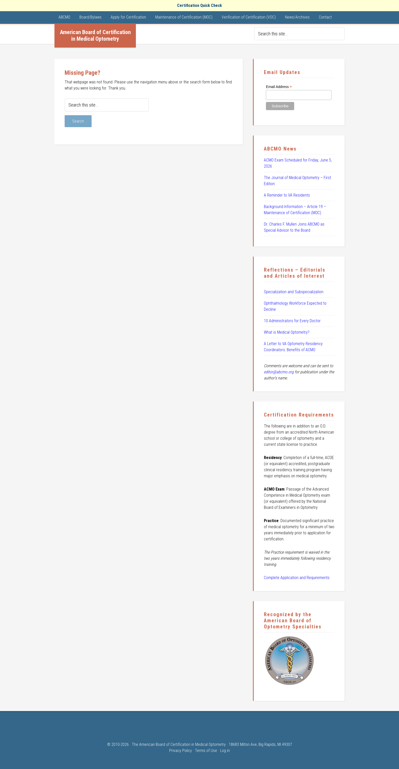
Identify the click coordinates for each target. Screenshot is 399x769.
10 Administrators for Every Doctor (292, 320)
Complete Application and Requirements (297, 577)
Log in (225, 750)
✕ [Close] (393, 5)
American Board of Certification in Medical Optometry (95, 35)
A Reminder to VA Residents (287, 195)
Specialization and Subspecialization (293, 291)
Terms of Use (206, 750)
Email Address (279, 86)
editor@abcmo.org (279, 371)
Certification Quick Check (199, 5)
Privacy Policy (180, 750)
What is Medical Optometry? (286, 332)
